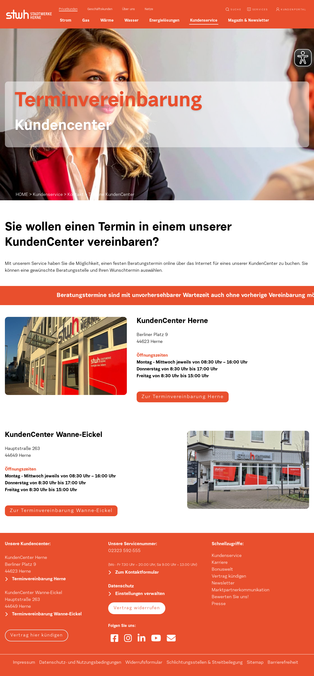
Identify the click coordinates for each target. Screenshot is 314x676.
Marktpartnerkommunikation (240, 590)
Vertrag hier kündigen (36, 635)
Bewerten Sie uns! (230, 597)
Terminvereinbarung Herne (39, 579)
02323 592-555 (124, 551)
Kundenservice (48, 195)
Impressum (24, 663)
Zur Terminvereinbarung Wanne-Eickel (61, 510)
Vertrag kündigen (229, 576)
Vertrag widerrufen (137, 608)
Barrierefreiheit (283, 663)
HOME (22, 195)
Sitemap (255, 663)
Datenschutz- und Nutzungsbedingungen (80, 663)
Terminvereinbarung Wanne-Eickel (47, 614)
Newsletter (223, 583)
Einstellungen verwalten (140, 594)
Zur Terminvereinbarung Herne (183, 396)
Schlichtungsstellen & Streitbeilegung (205, 663)
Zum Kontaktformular (137, 572)
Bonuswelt (222, 570)
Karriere (220, 563)
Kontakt (75, 195)
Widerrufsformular (143, 663)
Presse (219, 604)
